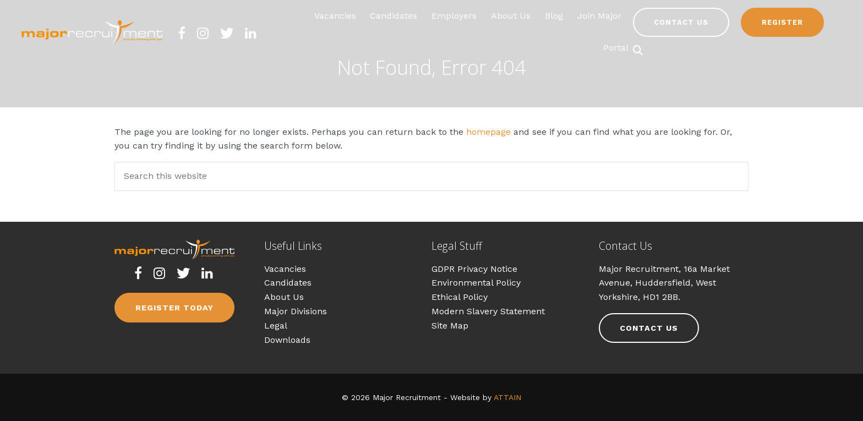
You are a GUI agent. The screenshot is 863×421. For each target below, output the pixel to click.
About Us (284, 297)
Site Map (450, 325)
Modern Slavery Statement (488, 311)
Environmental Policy (476, 282)
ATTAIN (507, 397)
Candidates (288, 282)
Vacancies (285, 269)
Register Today (174, 307)
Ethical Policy (460, 297)
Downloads (287, 340)
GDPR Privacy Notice (474, 269)
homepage (488, 132)
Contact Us (681, 22)
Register (782, 22)
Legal (275, 325)
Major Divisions (295, 311)
